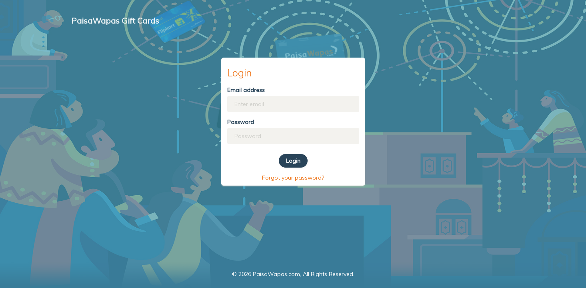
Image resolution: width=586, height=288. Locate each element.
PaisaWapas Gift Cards (115, 21)
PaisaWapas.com (276, 274)
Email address (246, 90)
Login (293, 160)
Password (240, 122)
